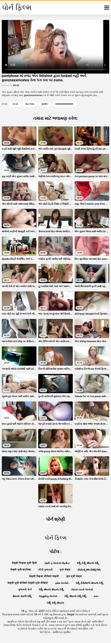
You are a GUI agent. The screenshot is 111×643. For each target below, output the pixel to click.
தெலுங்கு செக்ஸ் (48, 596)
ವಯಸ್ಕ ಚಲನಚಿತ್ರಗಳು (89, 569)
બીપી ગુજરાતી (45, 569)
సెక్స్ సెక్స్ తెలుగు (55, 602)
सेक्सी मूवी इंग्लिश (20, 569)
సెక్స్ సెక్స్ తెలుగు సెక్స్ (88, 563)
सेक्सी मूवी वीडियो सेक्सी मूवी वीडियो (28, 582)
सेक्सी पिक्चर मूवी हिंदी (24, 563)
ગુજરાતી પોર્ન (25, 589)
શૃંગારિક (45, 104)
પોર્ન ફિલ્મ (45, 632)
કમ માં (15, 104)
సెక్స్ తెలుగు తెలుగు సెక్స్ (51, 589)
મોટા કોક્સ (29, 104)
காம (96, 596)
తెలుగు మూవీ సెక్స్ (22, 596)
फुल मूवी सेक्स (74, 576)
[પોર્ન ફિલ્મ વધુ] (106, 8)
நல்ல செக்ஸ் (62, 582)
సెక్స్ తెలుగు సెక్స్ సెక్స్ (75, 596)
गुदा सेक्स (65, 569)
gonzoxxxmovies (64, 104)
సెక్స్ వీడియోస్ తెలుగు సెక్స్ (89, 582)
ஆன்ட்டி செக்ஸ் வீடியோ (57, 563)
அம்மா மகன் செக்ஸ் (82, 589)
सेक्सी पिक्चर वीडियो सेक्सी (44, 576)
